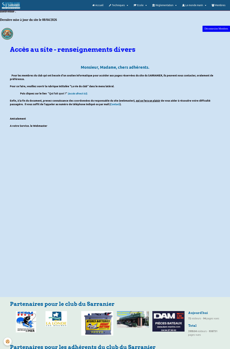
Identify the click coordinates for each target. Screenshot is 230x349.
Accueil (98, 5)
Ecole (139, 5)
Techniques (117, 5)
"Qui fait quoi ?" (57, 93)
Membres (219, 5)
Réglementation (163, 5)
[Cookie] (8, 341)
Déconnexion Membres (216, 28)
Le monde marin (193, 5)
